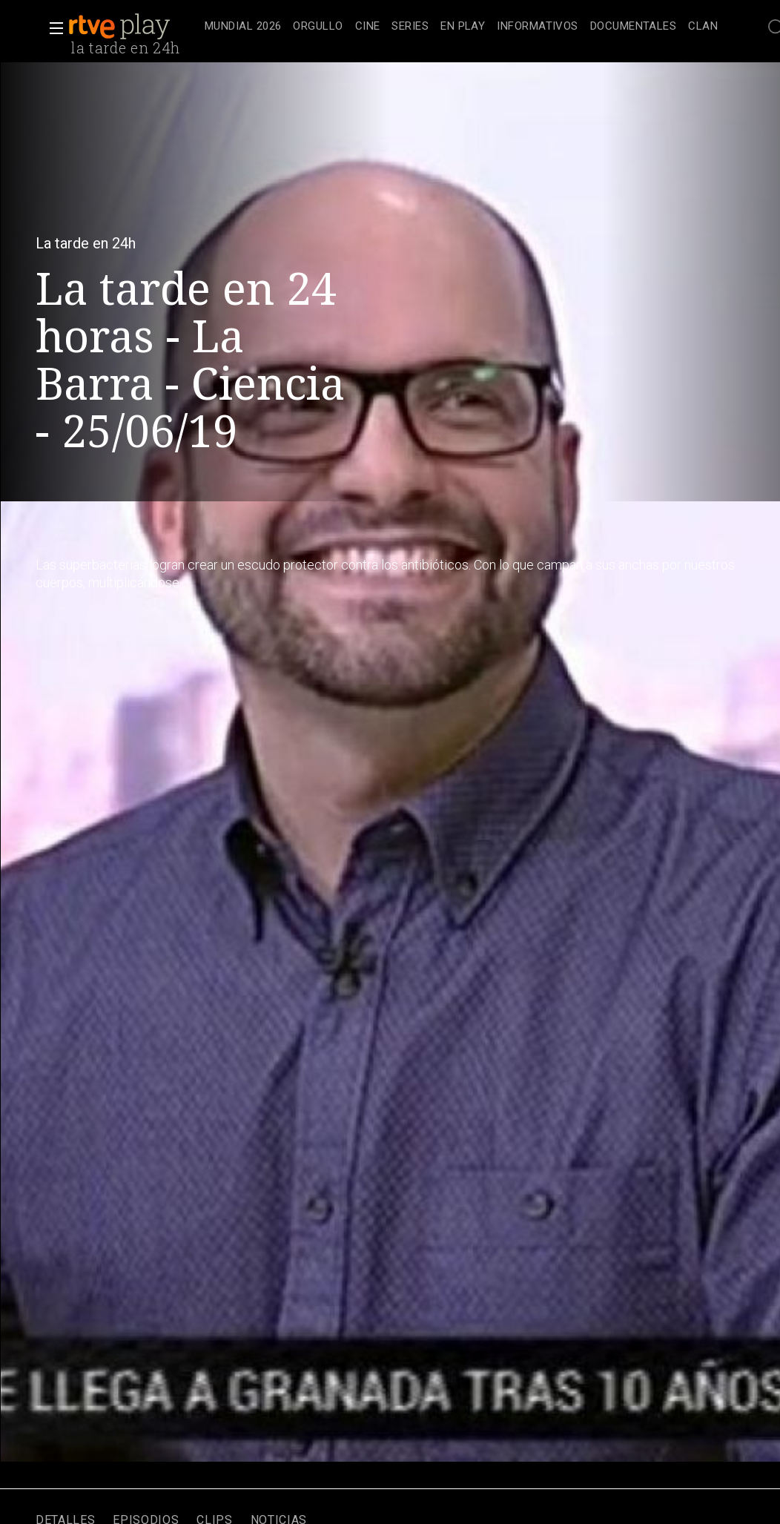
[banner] (133, 27)
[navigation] (461, 27)
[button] (52, 28)
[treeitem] (243, 27)
